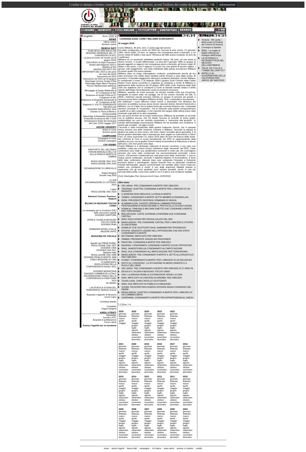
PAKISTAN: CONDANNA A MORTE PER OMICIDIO (146, 242)
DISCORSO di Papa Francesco (101, 62)
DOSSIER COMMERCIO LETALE (100, 273)
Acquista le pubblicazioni (104, 320)
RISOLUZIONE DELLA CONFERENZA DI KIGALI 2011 (101, 265)
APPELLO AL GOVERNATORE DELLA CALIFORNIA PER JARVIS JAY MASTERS (213, 77)
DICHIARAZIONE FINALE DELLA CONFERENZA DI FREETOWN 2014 (100, 278)
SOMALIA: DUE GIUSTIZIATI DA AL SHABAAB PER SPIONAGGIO (153, 227)
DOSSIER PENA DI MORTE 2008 (100, 257)
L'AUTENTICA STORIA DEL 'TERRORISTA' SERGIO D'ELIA (101, 288)
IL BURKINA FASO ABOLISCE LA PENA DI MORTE (146, 194)
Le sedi (112, 180)
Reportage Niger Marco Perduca (100, 83)
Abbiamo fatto (109, 252)
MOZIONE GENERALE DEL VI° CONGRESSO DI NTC (101, 54)
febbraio (122, 316)
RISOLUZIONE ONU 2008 (104, 255)
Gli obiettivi (111, 283)
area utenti (169, 448)
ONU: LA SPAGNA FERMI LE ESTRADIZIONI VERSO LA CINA (151, 274)
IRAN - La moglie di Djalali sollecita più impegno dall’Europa (211, 52)
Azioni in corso (109, 130)
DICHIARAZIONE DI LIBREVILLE (100, 168)
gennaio (122, 314)
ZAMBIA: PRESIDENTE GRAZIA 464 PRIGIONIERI (146, 239)
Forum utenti (110, 322)
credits (199, 448)
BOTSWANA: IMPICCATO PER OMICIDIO (141, 236)
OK (212, 4)
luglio (134, 328)
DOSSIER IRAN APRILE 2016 (101, 109)
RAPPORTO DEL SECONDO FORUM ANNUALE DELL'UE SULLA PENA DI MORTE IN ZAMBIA (102, 153)
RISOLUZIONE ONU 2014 (104, 192)
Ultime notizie (109, 42)
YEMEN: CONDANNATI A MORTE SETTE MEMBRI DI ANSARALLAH (155, 197)
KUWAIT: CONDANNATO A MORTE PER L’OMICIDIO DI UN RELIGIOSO (156, 260)
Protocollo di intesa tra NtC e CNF (100, 118)
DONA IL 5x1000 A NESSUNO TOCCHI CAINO (101, 221)
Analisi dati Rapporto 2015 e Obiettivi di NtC (102, 66)
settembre (136, 332)
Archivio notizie (109, 44)
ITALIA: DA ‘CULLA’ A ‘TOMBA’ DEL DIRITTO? (213, 69)
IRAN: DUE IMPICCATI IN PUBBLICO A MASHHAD (146, 284)
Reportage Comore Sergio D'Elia (100, 81)
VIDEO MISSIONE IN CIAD (103, 259)
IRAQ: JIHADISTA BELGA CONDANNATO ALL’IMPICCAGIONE (151, 248)
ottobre (135, 335)
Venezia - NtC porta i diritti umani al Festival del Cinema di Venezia (212, 42)
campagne (144, 448)
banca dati (132, 448)
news (106, 448)
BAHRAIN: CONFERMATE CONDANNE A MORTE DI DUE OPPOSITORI (156, 245)
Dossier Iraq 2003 (107, 175)
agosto (135, 330)
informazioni (227, 4)
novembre (136, 337)
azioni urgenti (117, 448)
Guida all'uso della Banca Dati (102, 51)
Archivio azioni (109, 132)
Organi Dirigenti (108, 173)
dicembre (136, 339)
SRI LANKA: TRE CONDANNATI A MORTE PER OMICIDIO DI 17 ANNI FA (157, 268)
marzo (122, 318)
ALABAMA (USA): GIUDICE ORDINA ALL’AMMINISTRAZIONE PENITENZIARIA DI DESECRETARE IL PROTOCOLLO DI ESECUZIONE (156, 204)
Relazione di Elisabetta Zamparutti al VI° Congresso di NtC (98, 101)
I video (113, 189)
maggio (122, 323)
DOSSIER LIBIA (108, 248)
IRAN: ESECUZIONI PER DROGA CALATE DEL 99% (147, 219)
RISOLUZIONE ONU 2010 (104, 163)
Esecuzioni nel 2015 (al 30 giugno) (99, 79)
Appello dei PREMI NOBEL (104, 243)
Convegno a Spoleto (211, 47)
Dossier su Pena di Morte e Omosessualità (104, 112)
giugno (135, 325)
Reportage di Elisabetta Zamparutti (99, 116)
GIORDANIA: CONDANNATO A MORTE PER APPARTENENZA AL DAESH (157, 297)
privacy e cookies (185, 448)
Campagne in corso (107, 138)
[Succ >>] (126, 304)
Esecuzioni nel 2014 (106, 76)
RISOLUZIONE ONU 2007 (104, 245)
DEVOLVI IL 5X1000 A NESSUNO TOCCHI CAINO (145, 271)
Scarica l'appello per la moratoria (100, 325)
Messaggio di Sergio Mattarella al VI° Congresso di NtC (101, 91)
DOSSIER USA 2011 (106, 250)
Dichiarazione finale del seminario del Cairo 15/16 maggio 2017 (100, 122)
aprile (121, 321)
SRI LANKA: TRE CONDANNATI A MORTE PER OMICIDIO (149, 185)
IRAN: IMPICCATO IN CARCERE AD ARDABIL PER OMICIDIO (151, 278)
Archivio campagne (107, 141)
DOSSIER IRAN (108, 224)
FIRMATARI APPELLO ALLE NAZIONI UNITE (103, 230)
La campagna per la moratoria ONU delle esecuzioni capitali (99, 211)
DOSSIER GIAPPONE (105, 215)
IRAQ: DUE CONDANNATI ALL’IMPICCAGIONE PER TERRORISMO (154, 251)
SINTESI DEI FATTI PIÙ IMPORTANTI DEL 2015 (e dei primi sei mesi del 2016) (99, 71)
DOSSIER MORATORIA (104, 271)
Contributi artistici (108, 301)
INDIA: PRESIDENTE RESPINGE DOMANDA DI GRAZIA (148, 200)
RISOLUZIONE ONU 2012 (104, 161)
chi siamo (156, 448)
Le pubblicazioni (108, 262)
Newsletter (111, 315)
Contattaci (112, 306)
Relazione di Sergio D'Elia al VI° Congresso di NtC (101, 96)
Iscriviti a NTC (109, 317)
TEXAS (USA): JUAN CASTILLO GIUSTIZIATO (143, 281)
